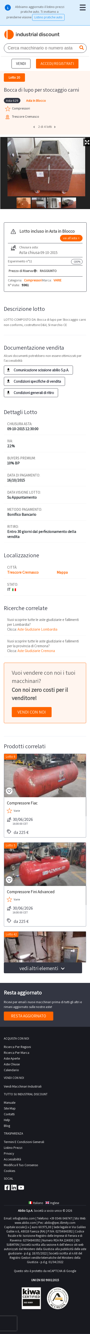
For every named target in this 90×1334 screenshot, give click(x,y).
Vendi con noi (32, 712)
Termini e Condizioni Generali (24, 1142)
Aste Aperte (12, 1058)
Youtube (21, 1187)
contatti (9, 1114)
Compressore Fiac (22, 802)
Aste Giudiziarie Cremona (36, 650)
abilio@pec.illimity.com (59, 1223)
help (7, 1120)
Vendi (21, 63)
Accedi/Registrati (57, 63)
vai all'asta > (71, 238)
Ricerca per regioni (17, 1047)
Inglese (52, 1203)
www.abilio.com (25, 1223)
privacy (9, 1153)
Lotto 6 (10, 757)
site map (10, 1108)
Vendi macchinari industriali (23, 1086)
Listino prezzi (13, 1147)
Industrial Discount (32, 34)
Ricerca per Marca (16, 1052)
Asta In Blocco (36, 100)
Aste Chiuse (12, 1064)
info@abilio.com (24, 1218)
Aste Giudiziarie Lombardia (37, 629)
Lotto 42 (11, 934)
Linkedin (14, 1187)
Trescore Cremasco (23, 572)
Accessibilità (12, 1159)
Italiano (36, 1203)
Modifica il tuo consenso (21, 1165)
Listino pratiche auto (48, 17)
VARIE (57, 280)
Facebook (7, 1187)
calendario (11, 1070)
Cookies (9, 1171)
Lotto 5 (10, 845)
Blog (7, 1125)
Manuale (9, 1102)
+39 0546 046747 (61, 1218)
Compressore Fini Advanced (31, 891)
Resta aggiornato (28, 1016)
